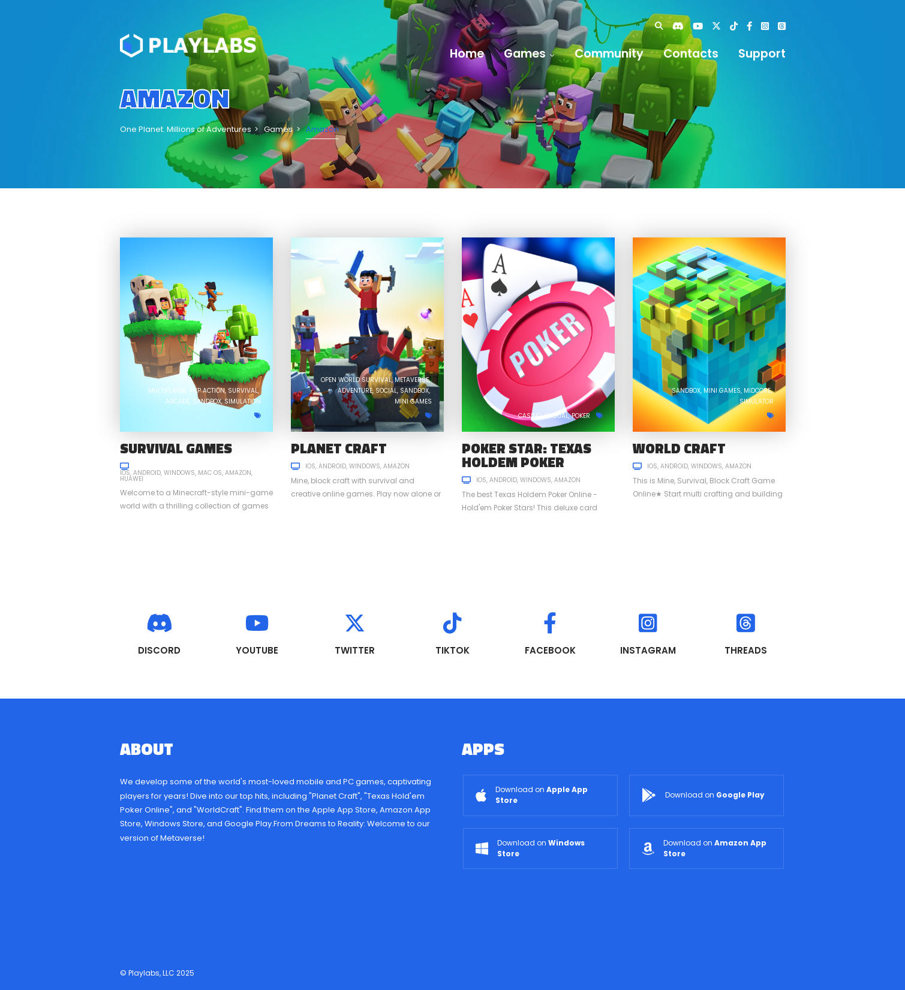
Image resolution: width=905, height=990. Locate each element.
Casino (530, 416)
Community (609, 54)
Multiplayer (167, 391)
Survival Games (176, 448)
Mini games (413, 401)
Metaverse (412, 380)
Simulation (242, 401)
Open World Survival (356, 380)
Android (147, 473)
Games (529, 54)
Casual (557, 416)
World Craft (679, 448)
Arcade (178, 401)
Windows (179, 473)
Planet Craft (339, 448)
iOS (125, 473)
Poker (581, 416)
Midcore (757, 391)
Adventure (355, 391)
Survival (243, 391)
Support (762, 54)
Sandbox (207, 401)
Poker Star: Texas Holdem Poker (526, 455)
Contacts (690, 54)
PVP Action (207, 391)
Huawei (131, 479)
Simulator (756, 401)
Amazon (238, 473)
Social (386, 391)
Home (467, 54)
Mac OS (210, 473)
